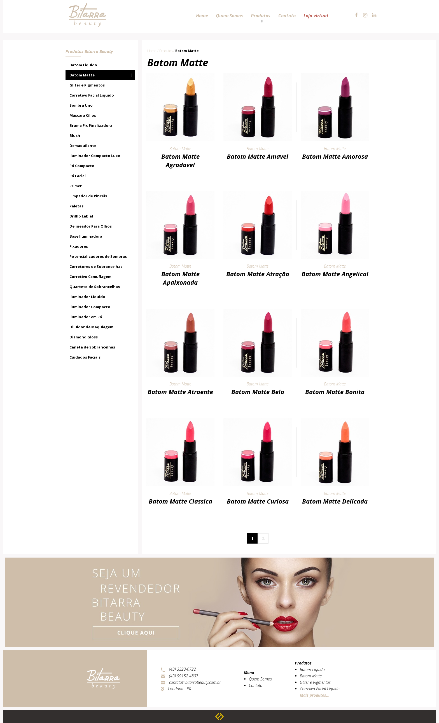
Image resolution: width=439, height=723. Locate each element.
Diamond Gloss (83, 337)
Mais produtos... (315, 695)
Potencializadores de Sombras (98, 256)
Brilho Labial (81, 216)
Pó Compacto (81, 165)
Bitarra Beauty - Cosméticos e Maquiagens (87, 6)
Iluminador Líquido (87, 296)
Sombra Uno (81, 105)
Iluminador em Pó (85, 316)
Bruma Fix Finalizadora (90, 125)
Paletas (76, 206)
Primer (75, 185)
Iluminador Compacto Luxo (94, 155)
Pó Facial (77, 175)
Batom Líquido (83, 64)
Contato (255, 685)
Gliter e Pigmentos (87, 85)
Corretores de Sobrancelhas (95, 266)
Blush (74, 135)
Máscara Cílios (82, 115)
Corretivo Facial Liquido (91, 95)
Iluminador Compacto (89, 306)
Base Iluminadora (85, 236)
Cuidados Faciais (85, 357)
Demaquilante (82, 145)
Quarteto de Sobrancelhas (94, 286)
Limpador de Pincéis (88, 195)
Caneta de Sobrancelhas (92, 347)
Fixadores (78, 246)
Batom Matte (82, 75)
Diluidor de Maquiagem (91, 326)
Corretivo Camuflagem (90, 276)
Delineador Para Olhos (90, 226)
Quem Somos (260, 679)
